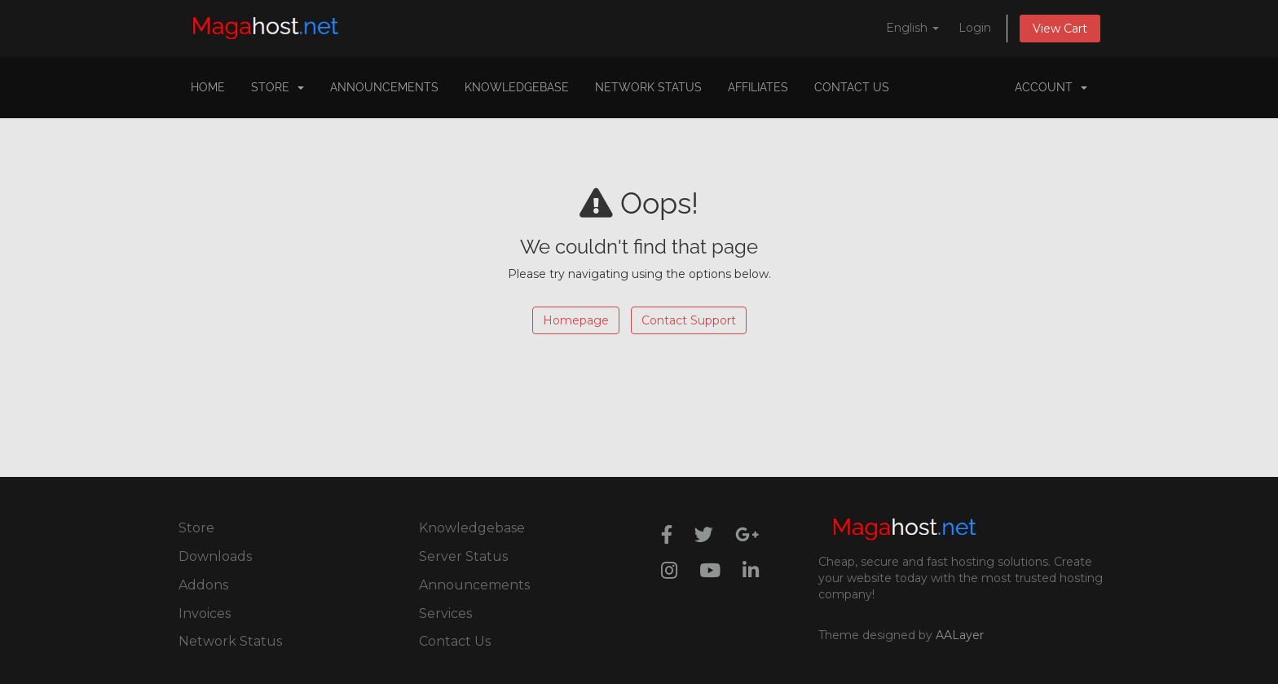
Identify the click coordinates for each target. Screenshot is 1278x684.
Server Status (463, 556)
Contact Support (688, 320)
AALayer (960, 635)
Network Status (648, 87)
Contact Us (851, 87)
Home (208, 87)
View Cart (1060, 28)
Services (445, 613)
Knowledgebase (517, 87)
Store (277, 87)
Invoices (204, 613)
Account (1051, 87)
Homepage (576, 320)
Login (974, 27)
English (912, 27)
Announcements (384, 87)
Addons (203, 585)
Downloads (215, 556)
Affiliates (758, 87)
